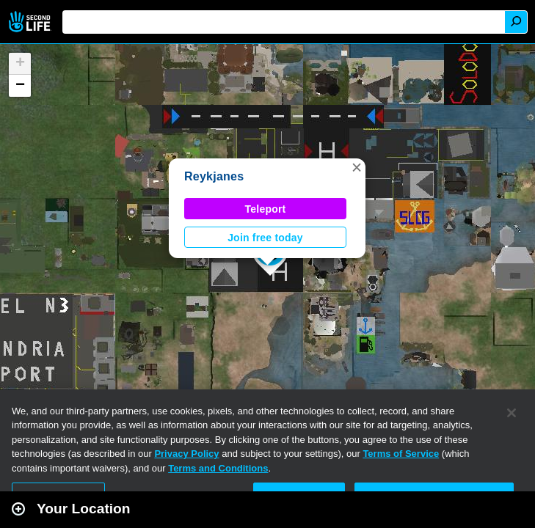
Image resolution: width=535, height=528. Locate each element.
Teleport (265, 209)
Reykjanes (214, 176)
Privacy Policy (186, 453)
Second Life (31, 21)
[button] (356, 167)
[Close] (511, 413)
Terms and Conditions (218, 468)
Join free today (265, 237)
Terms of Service (401, 453)
